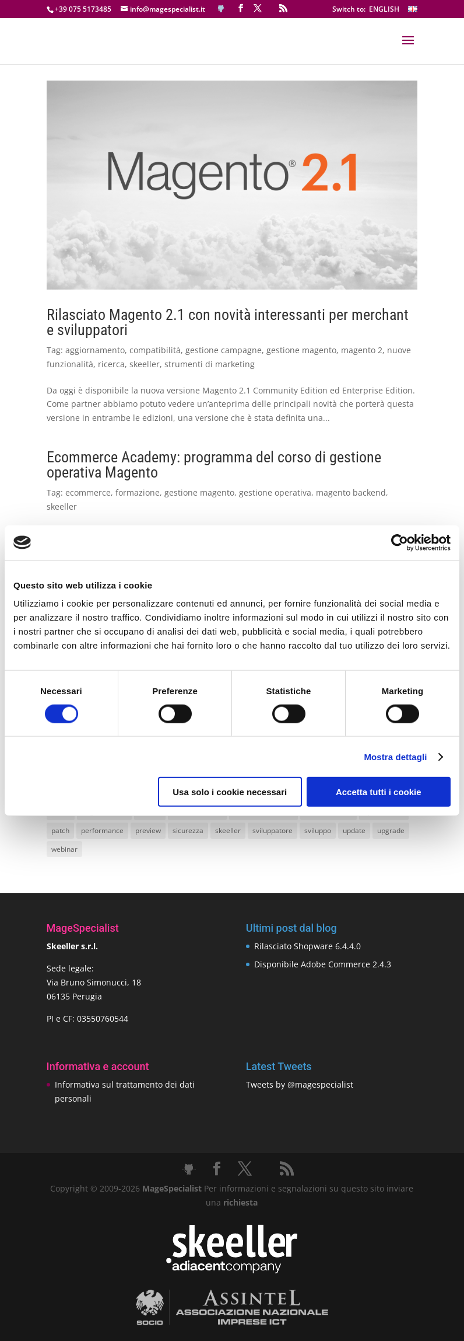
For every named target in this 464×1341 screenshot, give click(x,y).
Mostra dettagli (395, 756)
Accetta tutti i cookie (378, 792)
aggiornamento (95, 350)
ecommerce (88, 492)
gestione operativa (275, 492)
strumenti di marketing (209, 364)
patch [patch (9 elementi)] (60, 830)
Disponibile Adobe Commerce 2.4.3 (322, 964)
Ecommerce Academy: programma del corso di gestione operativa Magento (214, 464)
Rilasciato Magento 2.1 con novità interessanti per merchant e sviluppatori (228, 322)
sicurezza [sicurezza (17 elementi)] (188, 830)
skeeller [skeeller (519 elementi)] (228, 830)
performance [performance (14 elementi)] (102, 830)
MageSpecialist (172, 1188)
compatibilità (155, 350)
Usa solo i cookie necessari (230, 792)
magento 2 (361, 350)
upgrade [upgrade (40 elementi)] (391, 830)
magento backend (351, 492)
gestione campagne (223, 350)
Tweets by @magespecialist (299, 1084)
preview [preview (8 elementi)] (148, 830)
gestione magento (301, 350)
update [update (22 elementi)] (354, 830)
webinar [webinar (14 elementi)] (64, 849)
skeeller (144, 364)
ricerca (111, 364)
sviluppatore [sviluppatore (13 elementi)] (272, 830)
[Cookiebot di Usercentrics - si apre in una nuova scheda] (400, 542)
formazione (137, 492)
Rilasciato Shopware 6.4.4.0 (307, 946)
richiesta (239, 1202)
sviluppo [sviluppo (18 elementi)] (317, 830)
